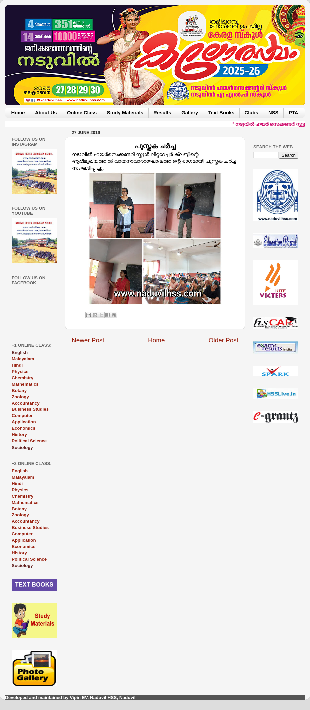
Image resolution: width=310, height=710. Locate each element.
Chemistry (22, 377)
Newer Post (88, 340)
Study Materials (125, 112)
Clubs (251, 112)
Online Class (82, 112)
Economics (23, 428)
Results (162, 112)
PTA (293, 112)
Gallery (189, 112)
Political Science (29, 440)
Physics (20, 371)
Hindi (17, 365)
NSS (273, 112)
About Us (46, 112)
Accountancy (26, 403)
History (19, 434)
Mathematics (25, 384)
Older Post (223, 340)
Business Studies (30, 409)
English (20, 470)
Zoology (20, 396)
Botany (19, 390)
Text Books (221, 112)
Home (18, 112)
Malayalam (23, 358)
